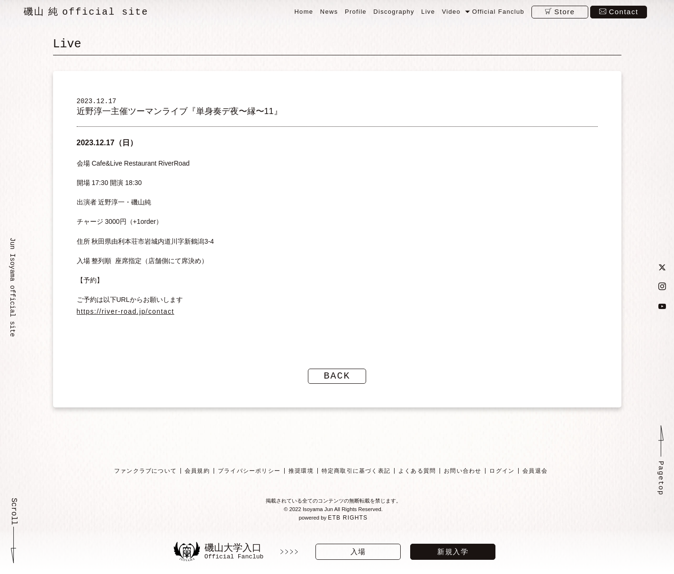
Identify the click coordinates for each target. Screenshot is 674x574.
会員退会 (535, 474)
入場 (358, 552)
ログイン (501, 474)
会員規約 (197, 474)
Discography (393, 11)
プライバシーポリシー (249, 474)
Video (451, 11)
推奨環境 (301, 474)
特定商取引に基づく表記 (355, 474)
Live (428, 11)
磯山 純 (86, 12)
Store (564, 12)
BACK (337, 379)
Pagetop (661, 482)
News (329, 11)
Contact (623, 12)
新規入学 (452, 552)
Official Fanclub (498, 11)
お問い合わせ (462, 474)
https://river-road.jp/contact (125, 314)
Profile (356, 11)
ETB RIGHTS (348, 522)
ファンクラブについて (145, 474)
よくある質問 (417, 474)
